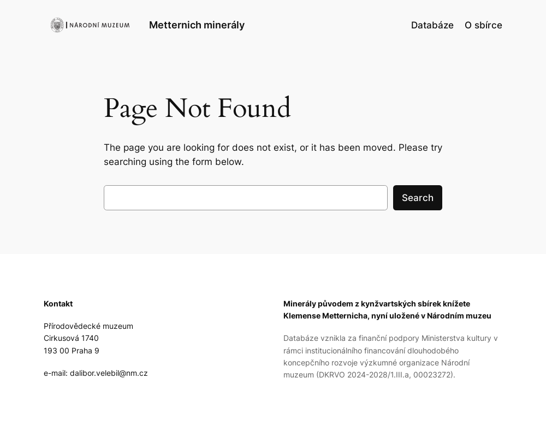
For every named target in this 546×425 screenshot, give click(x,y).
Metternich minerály (197, 25)
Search (418, 197)
